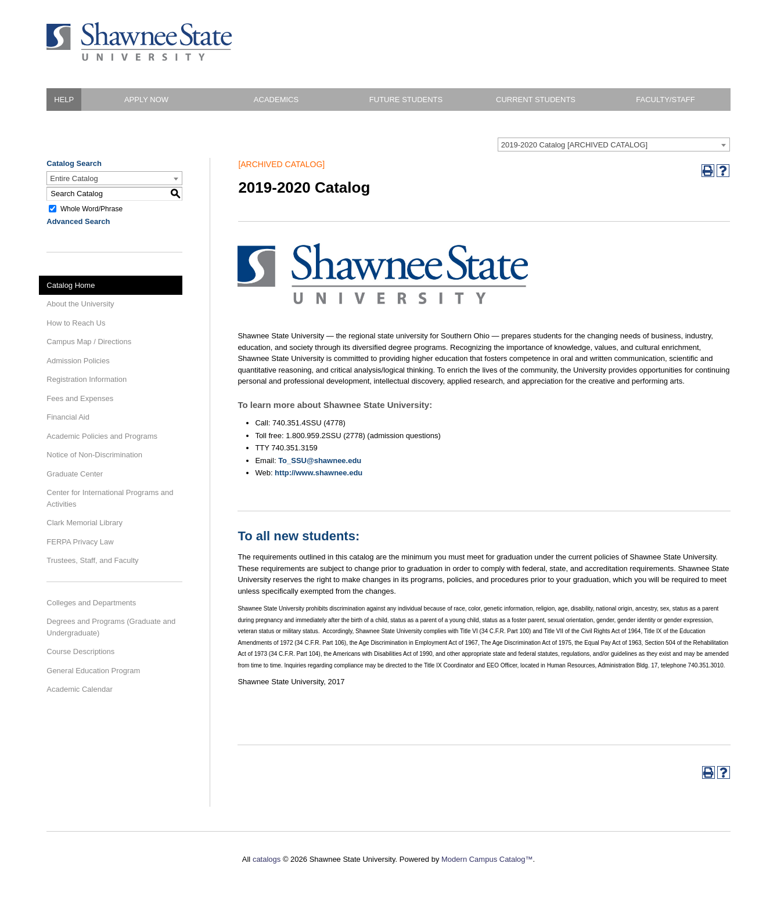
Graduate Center (74, 474)
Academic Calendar (79, 689)
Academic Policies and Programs (101, 436)
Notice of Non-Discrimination (94, 454)
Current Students (535, 99)
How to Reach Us (75, 323)
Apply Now (146, 99)
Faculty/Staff (665, 99)
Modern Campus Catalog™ (487, 859)
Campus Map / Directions (88, 341)
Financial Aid (67, 417)
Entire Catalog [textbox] (74, 178)
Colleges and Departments (91, 602)
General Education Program (93, 670)
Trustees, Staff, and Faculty (92, 560)
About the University (80, 303)
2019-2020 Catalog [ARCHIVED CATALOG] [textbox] (574, 144)
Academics (276, 99)
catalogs (266, 859)
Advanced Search (78, 221)
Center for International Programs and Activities (109, 498)
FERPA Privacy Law (79, 541)
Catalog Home (70, 285)
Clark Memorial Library (84, 522)
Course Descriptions (80, 651)
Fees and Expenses (79, 398)
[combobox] (614, 144)
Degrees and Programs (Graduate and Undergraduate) (110, 627)
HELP (64, 99)
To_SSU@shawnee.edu (319, 460)
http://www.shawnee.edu (318, 472)
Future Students (406, 99)
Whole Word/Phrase (91, 208)
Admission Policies (77, 360)
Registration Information (86, 379)
